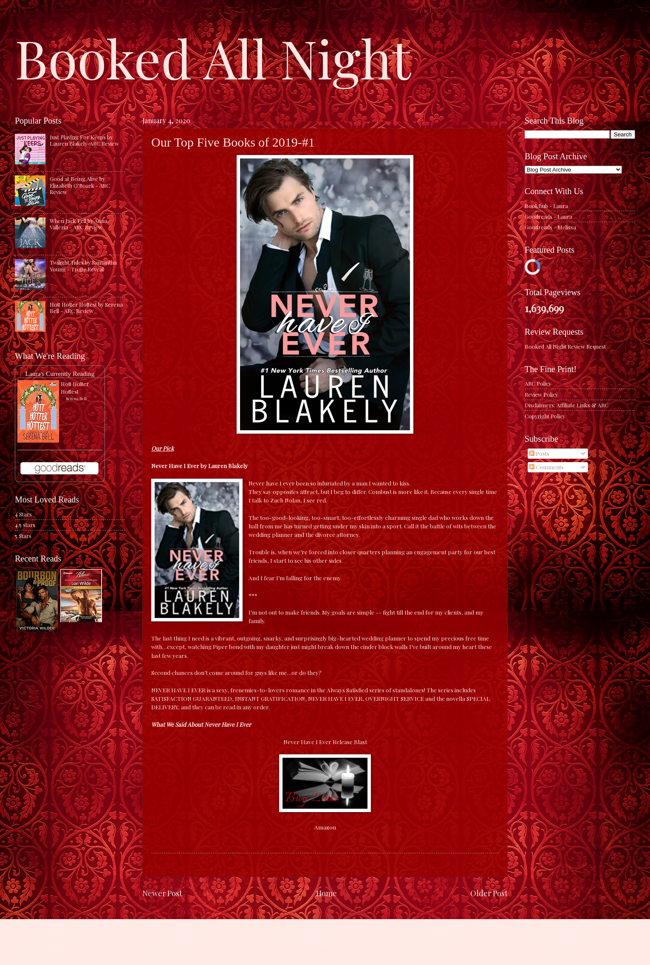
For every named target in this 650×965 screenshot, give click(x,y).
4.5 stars (25, 524)
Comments (546, 467)
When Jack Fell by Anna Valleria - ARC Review (78, 224)
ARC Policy (538, 383)
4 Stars (23, 514)
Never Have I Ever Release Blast (325, 741)
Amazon (325, 827)
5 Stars (23, 535)
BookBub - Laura (546, 205)
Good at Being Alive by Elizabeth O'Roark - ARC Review (80, 185)
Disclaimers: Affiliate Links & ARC (566, 405)
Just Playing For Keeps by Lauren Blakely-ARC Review (84, 140)
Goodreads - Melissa (550, 227)
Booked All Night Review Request (565, 346)
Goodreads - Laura (548, 216)
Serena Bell (76, 398)
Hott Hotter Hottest (75, 387)
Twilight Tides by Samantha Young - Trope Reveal (83, 265)
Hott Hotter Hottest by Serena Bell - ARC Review (86, 307)
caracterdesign (320, 948)
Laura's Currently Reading (59, 373)
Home (326, 893)
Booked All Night (213, 57)
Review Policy (541, 394)
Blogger (382, 948)
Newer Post (162, 893)
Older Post (489, 893)
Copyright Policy (545, 416)
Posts (539, 453)
